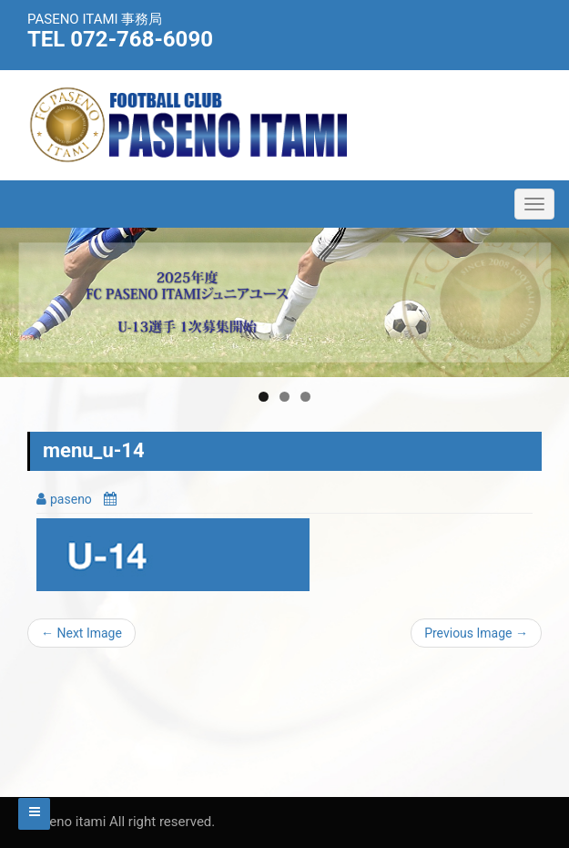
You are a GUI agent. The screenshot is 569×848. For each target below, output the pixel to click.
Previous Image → (476, 633)
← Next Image (81, 633)
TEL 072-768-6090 (120, 39)
